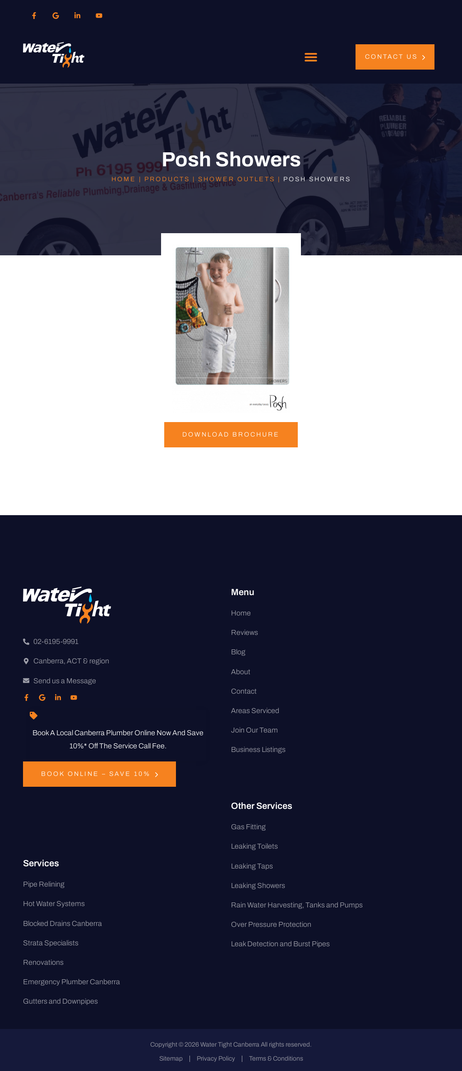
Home (123, 179)
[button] (311, 57)
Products (167, 179)
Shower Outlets (236, 179)
